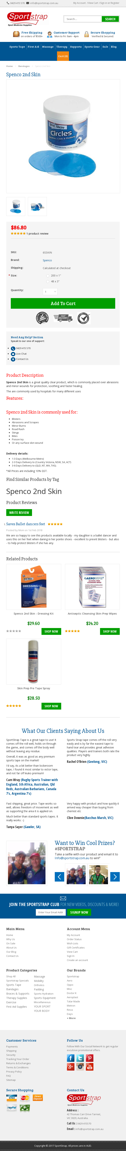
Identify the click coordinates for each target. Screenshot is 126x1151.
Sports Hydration (43, 993)
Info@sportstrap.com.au (72, 858)
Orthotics (39, 985)
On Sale (10, 943)
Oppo (70, 984)
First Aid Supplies (16, 1006)
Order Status (74, 939)
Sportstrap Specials (17, 980)
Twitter (80, 1058)
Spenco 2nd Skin (34, 491)
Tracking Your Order (17, 1059)
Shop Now (51, 631)
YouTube (89, 1067)
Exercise (11, 1002)
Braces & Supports (17, 993)
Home (9, 935)
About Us (11, 947)
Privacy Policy (14, 1071)
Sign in (103, 3)
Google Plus (70, 1067)
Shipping (11, 1050)
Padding (39, 989)
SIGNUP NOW (79, 912)
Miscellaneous (42, 1002)
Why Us (10, 939)
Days (70, 1014)
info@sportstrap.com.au (44, 3)
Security (11, 1055)
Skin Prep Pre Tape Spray (33, 688)
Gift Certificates (76, 947)
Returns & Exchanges (18, 1063)
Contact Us (12, 956)
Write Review (19, 512)
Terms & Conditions (17, 1067)
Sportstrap (73, 976)
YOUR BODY (41, 1011)
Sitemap (11, 1080)
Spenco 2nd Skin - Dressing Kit (34, 613)
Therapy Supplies (16, 998)
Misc (69, 989)
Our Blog (11, 951)
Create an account (77, 960)
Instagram (80, 1067)
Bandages (12, 989)
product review (37, 233)
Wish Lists (72, 943)
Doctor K (72, 993)
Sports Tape (13, 985)
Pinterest (89, 1058)
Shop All (11, 976)
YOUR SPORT (42, 1006)
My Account (79, 3)
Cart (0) (63, 56)
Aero (69, 980)
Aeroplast (72, 997)
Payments (12, 1046)
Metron (71, 1005)
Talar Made (73, 1001)
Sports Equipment (45, 998)
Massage (39, 976)
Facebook (70, 1058)
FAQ (8, 1075)
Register (115, 3)
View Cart (93, 3)
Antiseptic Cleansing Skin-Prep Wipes (92, 613)
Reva (70, 1009)
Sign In (70, 956)
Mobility (39, 981)
